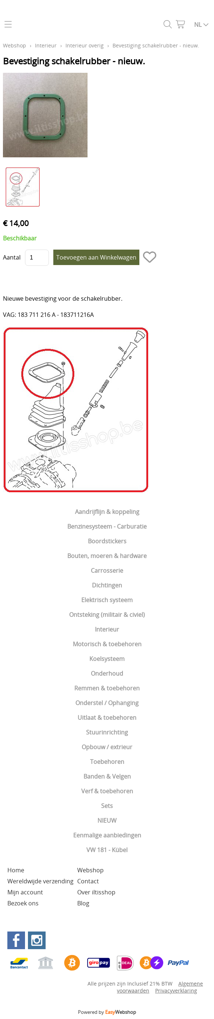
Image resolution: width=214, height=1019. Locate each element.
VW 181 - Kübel (107, 850)
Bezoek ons (23, 903)
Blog (83, 903)
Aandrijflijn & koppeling (107, 512)
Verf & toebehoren (107, 791)
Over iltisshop (96, 892)
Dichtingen (107, 585)
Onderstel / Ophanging (107, 703)
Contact (88, 881)
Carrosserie (107, 570)
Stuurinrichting (107, 732)
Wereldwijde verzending (40, 881)
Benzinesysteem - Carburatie (107, 526)
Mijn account (25, 892)
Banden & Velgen (107, 776)
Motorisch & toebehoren (107, 644)
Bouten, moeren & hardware (107, 556)
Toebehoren (107, 762)
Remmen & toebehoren (107, 688)
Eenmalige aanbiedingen (107, 835)
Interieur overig (84, 45)
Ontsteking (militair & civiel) (107, 615)
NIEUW (107, 820)
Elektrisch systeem (107, 600)
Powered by (107, 1012)
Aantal (12, 257)
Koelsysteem (107, 659)
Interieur (107, 629)
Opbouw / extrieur (107, 747)
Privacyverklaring (176, 990)
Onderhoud (107, 673)
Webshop (14, 45)
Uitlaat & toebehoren (107, 718)
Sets (107, 806)
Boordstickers (107, 541)
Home (15, 870)
